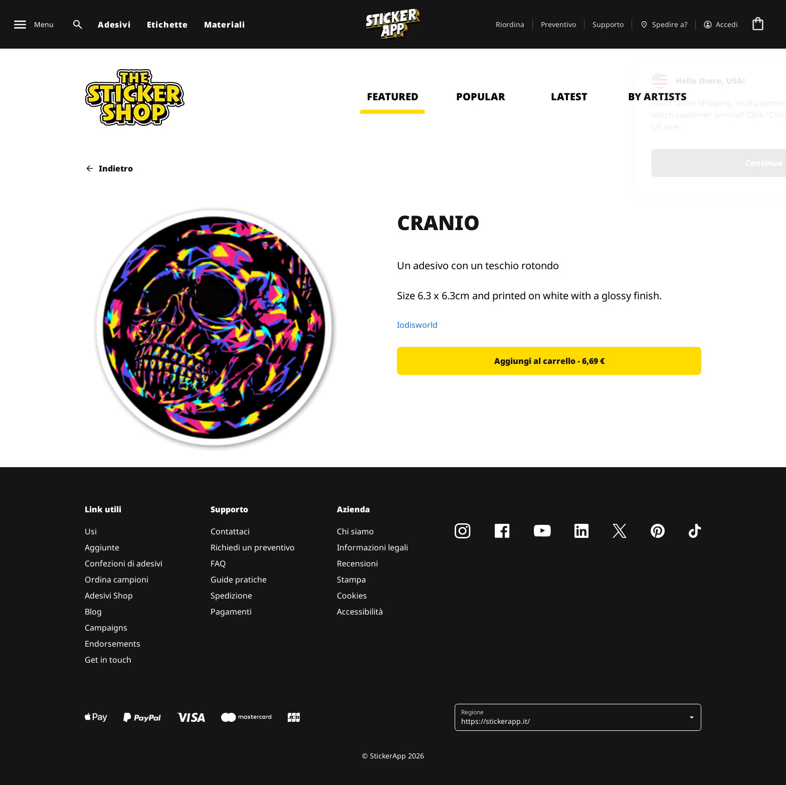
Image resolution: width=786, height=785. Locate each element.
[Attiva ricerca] (76, 25)
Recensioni (357, 563)
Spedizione (231, 595)
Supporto (608, 24)
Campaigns (106, 627)
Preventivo (558, 24)
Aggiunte (102, 547)
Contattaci (230, 531)
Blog (93, 611)
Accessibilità (360, 611)
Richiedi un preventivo (253, 547)
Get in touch (108, 659)
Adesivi (114, 24)
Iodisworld (417, 324)
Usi (91, 531)
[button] (549, 361)
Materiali (224, 24)
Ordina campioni (116, 579)
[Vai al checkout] (758, 25)
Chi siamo (355, 531)
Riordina (510, 24)
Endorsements (112, 643)
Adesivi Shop (109, 595)
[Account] (721, 25)
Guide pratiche (239, 579)
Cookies (352, 595)
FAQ (218, 563)
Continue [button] (647, 162)
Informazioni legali (372, 547)
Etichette (167, 24)
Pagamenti (231, 611)
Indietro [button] (109, 168)
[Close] (755, 77)
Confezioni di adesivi (123, 563)
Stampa (351, 579)
